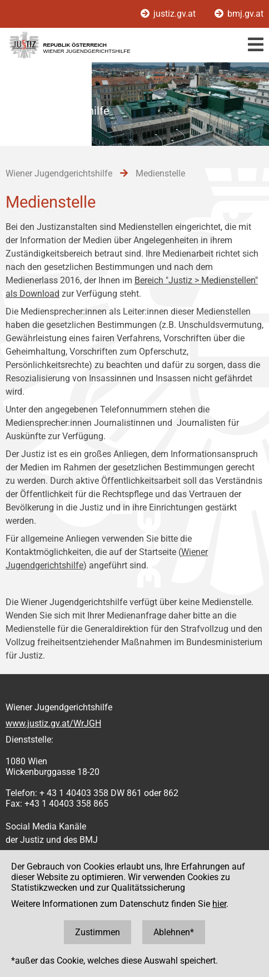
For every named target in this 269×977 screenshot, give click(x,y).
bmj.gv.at (239, 13)
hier (219, 904)
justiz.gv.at (169, 13)
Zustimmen (97, 932)
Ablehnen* (173, 932)
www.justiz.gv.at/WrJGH (53, 723)
